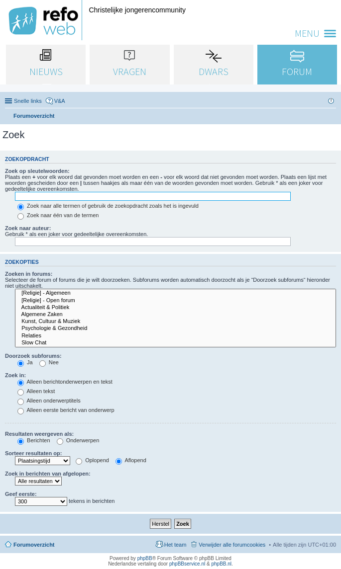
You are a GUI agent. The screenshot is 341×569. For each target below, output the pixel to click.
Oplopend (92, 460)
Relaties (175, 335)
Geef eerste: (21, 494)
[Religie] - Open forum (175, 300)
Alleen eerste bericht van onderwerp (65, 410)
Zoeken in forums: (28, 274)
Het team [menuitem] (175, 545)
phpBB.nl (221, 564)
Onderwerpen (78, 440)
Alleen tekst (36, 391)
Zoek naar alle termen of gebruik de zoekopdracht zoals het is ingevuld (108, 206)
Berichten (33, 440)
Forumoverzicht (34, 545)
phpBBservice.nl (187, 564)
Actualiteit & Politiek (175, 307)
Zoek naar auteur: (28, 228)
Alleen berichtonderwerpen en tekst (65, 382)
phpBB (144, 558)
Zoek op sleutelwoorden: (37, 171)
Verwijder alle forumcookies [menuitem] (232, 545)
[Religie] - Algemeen (175, 293)
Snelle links (28, 101)
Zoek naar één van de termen (58, 215)
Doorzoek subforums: (33, 356)
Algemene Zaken (175, 314)
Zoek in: (15, 375)
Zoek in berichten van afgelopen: (48, 474)
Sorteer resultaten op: (33, 453)
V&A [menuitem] (59, 101)
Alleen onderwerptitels (49, 401)
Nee (49, 362)
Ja (25, 362)
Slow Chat (175, 342)
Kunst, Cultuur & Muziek (175, 321)
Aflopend (130, 460)
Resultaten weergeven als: (39, 434)
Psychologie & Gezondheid (175, 328)
